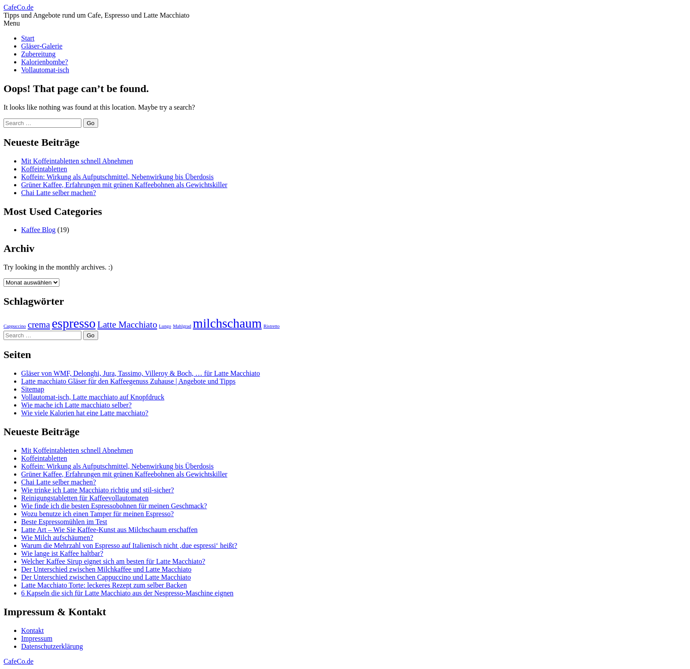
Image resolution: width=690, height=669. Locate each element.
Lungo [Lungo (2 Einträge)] (165, 326)
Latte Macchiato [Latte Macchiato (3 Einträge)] (127, 324)
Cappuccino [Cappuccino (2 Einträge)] (15, 326)
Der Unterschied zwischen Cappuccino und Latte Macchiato (106, 577)
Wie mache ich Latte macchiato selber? (76, 405)
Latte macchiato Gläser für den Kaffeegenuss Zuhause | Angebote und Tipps (128, 381)
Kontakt (32, 630)
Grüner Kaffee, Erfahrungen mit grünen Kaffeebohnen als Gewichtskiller (124, 185)
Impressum (36, 638)
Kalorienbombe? (44, 62)
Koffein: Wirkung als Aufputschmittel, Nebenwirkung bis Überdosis (117, 177)
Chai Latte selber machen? (58, 192)
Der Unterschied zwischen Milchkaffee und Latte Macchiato (106, 569)
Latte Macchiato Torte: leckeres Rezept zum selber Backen (104, 585)
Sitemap (32, 389)
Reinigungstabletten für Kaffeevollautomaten (84, 498)
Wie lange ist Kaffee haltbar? (62, 553)
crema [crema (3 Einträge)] (39, 324)
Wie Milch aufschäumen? (57, 537)
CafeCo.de (18, 7)
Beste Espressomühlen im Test (64, 521)
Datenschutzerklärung (52, 646)
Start (27, 38)
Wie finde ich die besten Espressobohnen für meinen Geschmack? (114, 506)
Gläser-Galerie (41, 46)
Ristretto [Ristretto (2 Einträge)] (272, 326)
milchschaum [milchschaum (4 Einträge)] (227, 323)
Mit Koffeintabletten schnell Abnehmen (77, 161)
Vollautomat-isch (45, 70)
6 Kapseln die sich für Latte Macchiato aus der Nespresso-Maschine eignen (127, 593)
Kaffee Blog (38, 229)
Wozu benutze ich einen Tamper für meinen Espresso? (97, 513)
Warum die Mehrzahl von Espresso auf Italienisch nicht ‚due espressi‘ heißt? (129, 545)
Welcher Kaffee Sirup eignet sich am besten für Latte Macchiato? (113, 561)
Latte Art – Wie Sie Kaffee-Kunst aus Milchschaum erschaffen (109, 529)
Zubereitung (38, 54)
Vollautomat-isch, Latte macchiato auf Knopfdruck (92, 397)
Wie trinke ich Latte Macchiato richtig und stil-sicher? (97, 490)
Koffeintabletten (44, 169)
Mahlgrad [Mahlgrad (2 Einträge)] (182, 326)
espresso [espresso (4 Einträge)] (73, 323)
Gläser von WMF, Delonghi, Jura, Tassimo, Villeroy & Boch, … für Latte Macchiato (140, 373)
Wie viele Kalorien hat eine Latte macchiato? (84, 413)
